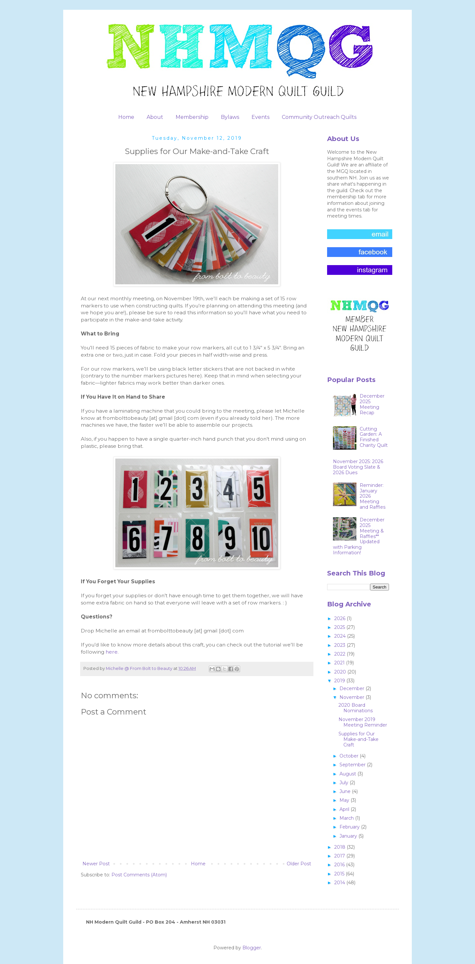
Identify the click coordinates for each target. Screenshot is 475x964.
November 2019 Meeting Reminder (362, 722)
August (348, 774)
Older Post (299, 864)
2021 (340, 663)
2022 (340, 654)
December (352, 688)
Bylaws (230, 117)
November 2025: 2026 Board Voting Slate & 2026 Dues (358, 467)
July (344, 783)
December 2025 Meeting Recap (372, 404)
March (347, 818)
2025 (340, 627)
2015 (340, 874)
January (348, 836)
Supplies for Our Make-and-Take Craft (358, 739)
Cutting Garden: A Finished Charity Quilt (374, 437)
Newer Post (96, 864)
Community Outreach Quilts (319, 117)
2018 (340, 847)
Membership (192, 117)
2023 (340, 645)
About (155, 117)
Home (126, 117)
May (345, 800)
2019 (340, 681)
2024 (340, 636)
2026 (340, 618)
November (352, 697)
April (345, 809)
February (350, 827)
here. (112, 652)
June (345, 791)
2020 (340, 672)
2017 (340, 856)
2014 (340, 883)
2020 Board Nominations (355, 708)
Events (260, 117)
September (353, 765)
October (349, 756)
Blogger (251, 948)
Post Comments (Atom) (139, 875)
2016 (340, 865)
